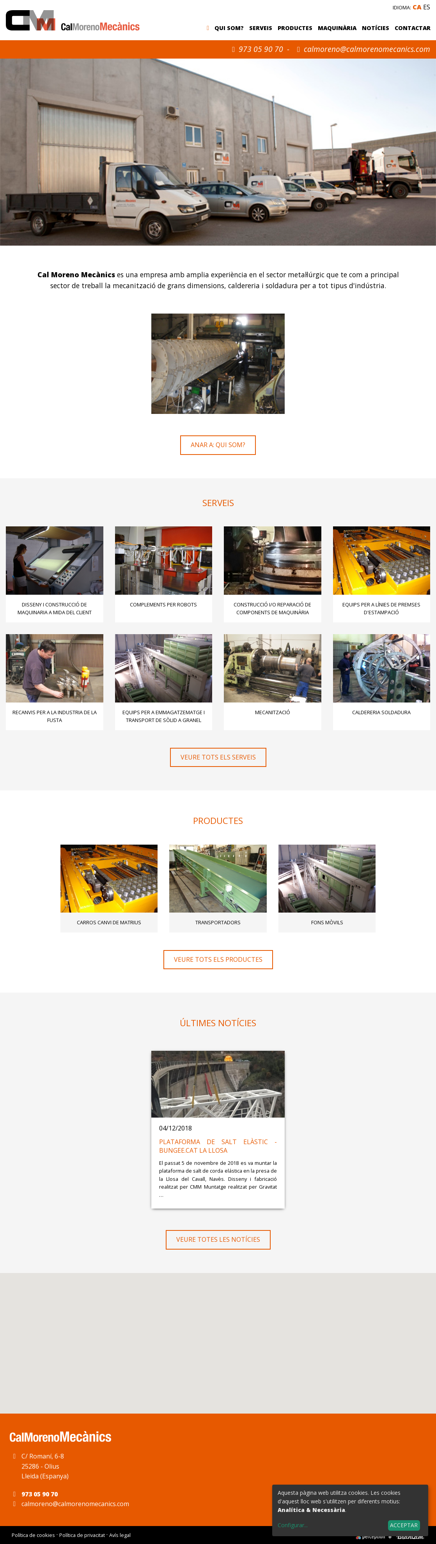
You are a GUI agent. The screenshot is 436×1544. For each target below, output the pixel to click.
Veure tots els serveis (218, 757)
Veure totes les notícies (218, 1239)
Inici (210, 29)
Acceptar (404, 1525)
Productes (295, 28)
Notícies (375, 28)
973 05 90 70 (255, 49)
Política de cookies (33, 1535)
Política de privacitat (82, 1535)
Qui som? (229, 28)
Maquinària (337, 28)
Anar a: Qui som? (218, 444)
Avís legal (120, 1535)
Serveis (260, 28)
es (426, 7)
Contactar (413, 28)
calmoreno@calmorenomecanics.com (367, 49)
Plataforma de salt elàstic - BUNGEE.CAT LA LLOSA (218, 1146)
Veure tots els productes (218, 959)
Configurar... (293, 1525)
